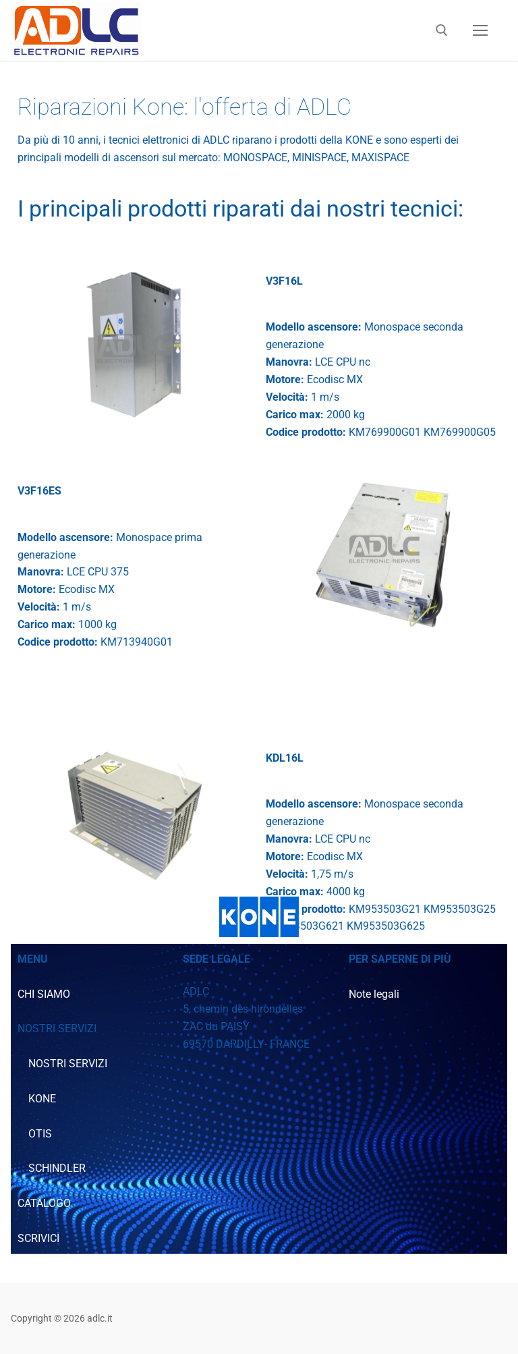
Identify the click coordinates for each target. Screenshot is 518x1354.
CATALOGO (44, 1203)
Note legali (374, 994)
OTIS (40, 1133)
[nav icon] (480, 30)
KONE (42, 1098)
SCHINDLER (57, 1168)
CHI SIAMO (44, 994)
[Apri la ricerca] (442, 30)
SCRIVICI (38, 1238)
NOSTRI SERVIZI (67, 1063)
